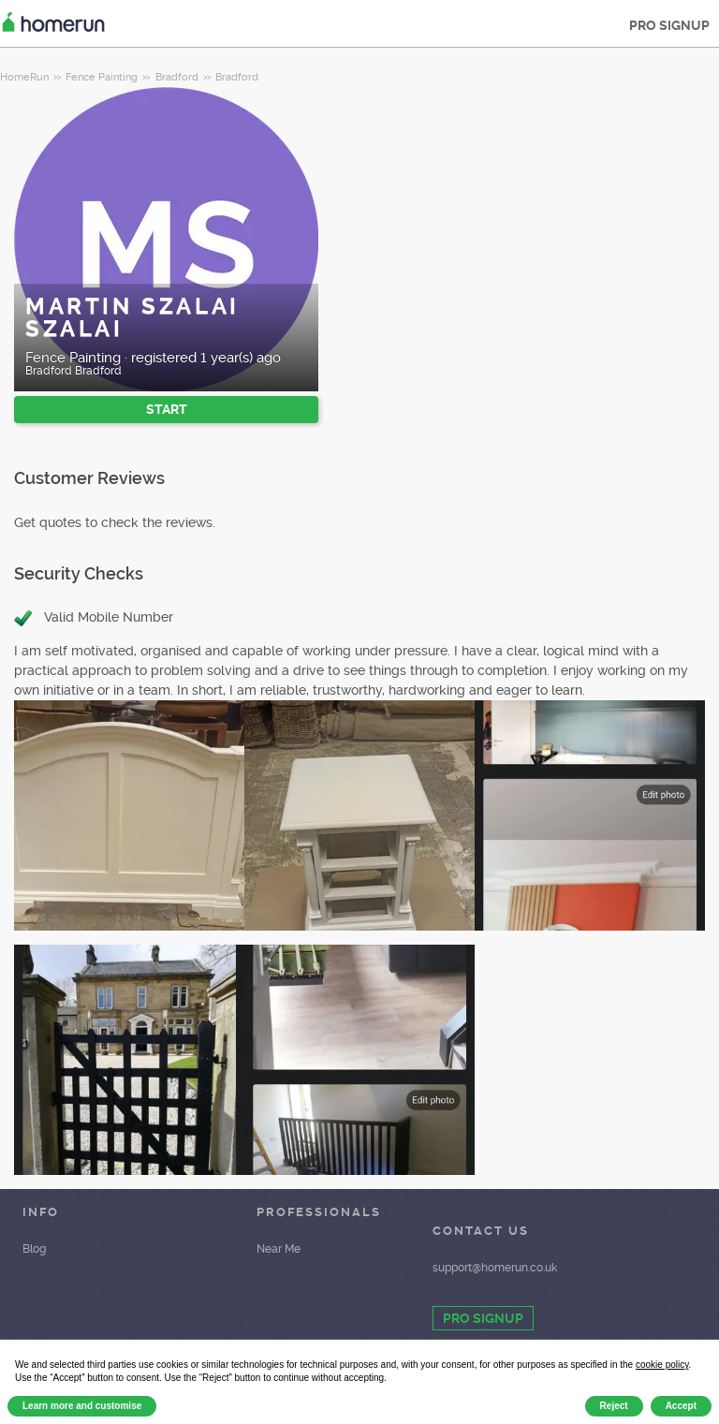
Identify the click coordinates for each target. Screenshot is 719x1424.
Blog (34, 1248)
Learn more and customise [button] (81, 1406)
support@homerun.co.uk (495, 1267)
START (166, 409)
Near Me (279, 1248)
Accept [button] (681, 1406)
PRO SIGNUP (669, 25)
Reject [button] (614, 1406)
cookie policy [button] (662, 1364)
